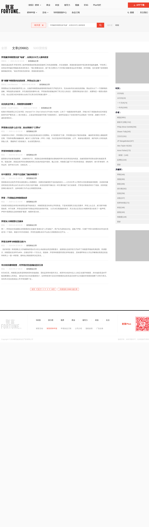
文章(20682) (20, 48)
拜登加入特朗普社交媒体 (12, 221)
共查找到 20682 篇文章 (68, 289)
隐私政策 (89, 328)
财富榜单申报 (52, 328)
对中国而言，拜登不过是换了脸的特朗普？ (20, 174)
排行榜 (50, 320)
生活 (108, 320)
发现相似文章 (33, 61)
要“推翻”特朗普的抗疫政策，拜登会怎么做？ (21, 81)
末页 (53, 289)
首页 (33, 289)
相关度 (109, 25)
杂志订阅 (76, 12)
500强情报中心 (60, 12)
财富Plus (126, 324)
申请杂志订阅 (66, 328)
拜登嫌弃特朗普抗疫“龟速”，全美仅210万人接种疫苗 (24, 57)
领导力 (67, 5)
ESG (86, 5)
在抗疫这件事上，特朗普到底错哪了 (17, 104)
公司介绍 (78, 328)
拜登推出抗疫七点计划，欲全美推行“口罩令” (21, 128)
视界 (62, 320)
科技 (57, 5)
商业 (48, 5)
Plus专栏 (97, 5)
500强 (38, 320)
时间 (117, 25)
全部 (4, 48)
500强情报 (40, 48)
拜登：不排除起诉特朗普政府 (14, 198)
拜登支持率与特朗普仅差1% (13, 242)
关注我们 (144, 12)
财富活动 (39, 328)
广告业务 (99, 328)
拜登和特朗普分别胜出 (11, 151)
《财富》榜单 (33, 5)
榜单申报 (31, 12)
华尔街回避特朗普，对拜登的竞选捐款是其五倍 (22, 265)
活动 (44, 12)
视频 (77, 5)
